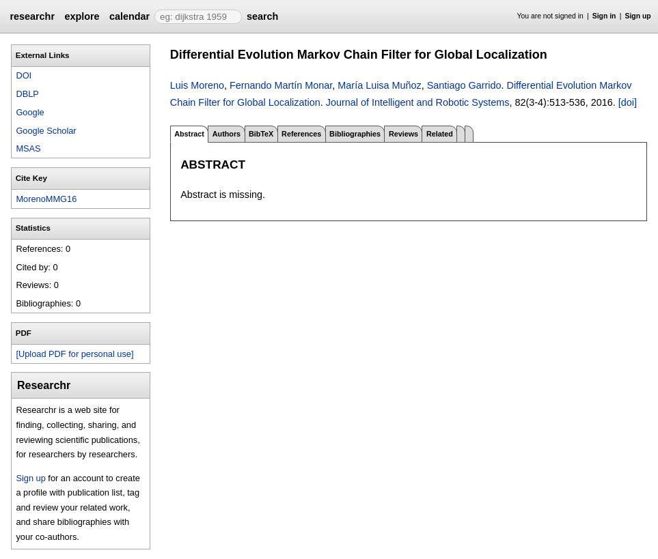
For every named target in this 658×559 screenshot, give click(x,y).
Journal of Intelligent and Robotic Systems (418, 102)
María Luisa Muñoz (379, 85)
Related (439, 134)
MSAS (28, 148)
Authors (227, 134)
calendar (129, 16)
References (301, 134)
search (262, 16)
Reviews (403, 134)
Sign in (604, 16)
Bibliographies (355, 134)
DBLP (27, 94)
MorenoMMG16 (46, 199)
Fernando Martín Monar (281, 85)
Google (30, 112)
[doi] (627, 102)
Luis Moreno (197, 85)
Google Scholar (46, 131)
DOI (23, 75)
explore (81, 16)
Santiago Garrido (464, 85)
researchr (32, 16)
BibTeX (261, 134)
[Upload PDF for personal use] (74, 354)
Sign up (638, 16)
